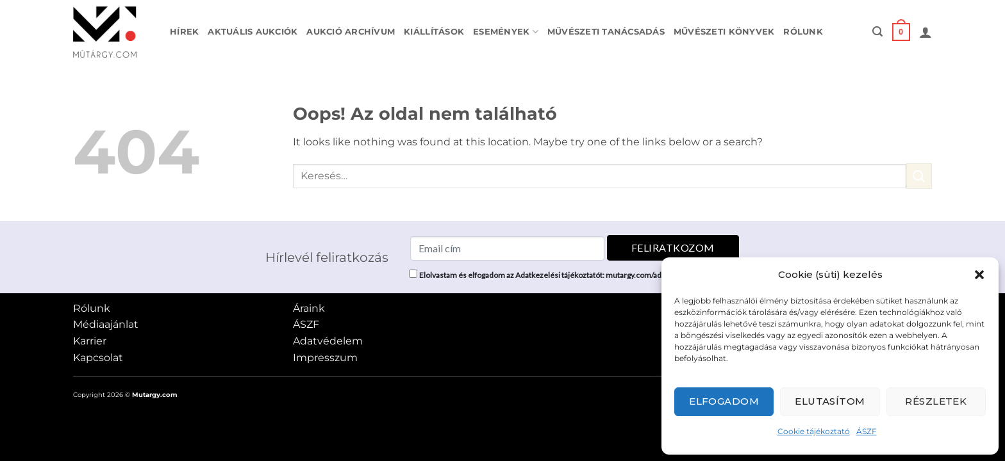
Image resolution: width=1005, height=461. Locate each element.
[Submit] (919, 175)
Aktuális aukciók (252, 31)
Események (505, 32)
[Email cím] (507, 248)
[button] (979, 274)
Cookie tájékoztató (813, 431)
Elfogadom (724, 401)
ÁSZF (866, 431)
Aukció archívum (350, 31)
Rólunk (803, 31)
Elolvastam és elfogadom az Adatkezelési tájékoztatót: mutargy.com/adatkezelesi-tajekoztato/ (579, 275)
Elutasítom (830, 401)
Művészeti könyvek (724, 31)
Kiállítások (434, 31)
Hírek (184, 31)
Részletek (936, 401)
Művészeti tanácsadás (606, 31)
